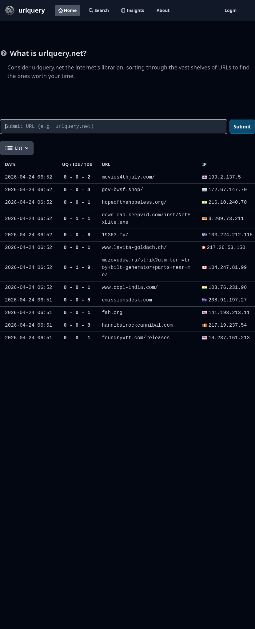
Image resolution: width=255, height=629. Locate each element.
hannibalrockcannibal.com (137, 325)
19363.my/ (115, 235)
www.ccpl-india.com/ (130, 287)
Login (231, 10)
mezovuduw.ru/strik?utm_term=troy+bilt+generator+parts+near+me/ (146, 267)
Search (99, 10)
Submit (242, 126)
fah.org (112, 313)
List (16, 148)
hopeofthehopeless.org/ (134, 202)
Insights (132, 10)
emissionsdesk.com (127, 300)
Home (67, 10)
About (163, 10)
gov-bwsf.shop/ (122, 190)
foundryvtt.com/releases (136, 338)
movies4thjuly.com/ (128, 177)
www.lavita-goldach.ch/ (134, 247)
